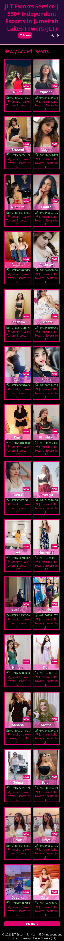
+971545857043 (20, 384)
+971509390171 (48, 154)
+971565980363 (48, 327)
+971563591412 (48, 212)
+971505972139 (20, 154)
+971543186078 (48, 97)
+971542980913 (20, 269)
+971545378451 (20, 212)
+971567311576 (20, 327)
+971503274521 (20, 97)
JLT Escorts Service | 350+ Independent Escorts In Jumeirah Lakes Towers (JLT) (32, 17)
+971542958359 (48, 269)
